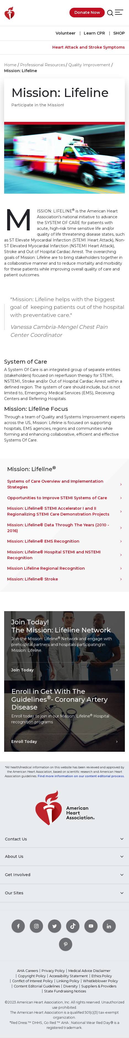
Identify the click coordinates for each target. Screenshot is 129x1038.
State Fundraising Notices (65, 991)
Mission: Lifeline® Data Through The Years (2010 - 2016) (58, 527)
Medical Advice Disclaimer (89, 971)
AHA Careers (27, 971)
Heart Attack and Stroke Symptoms (88, 47)
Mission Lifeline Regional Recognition (46, 568)
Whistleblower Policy (100, 981)
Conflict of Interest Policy (32, 981)
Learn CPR (94, 33)
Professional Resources (42, 64)
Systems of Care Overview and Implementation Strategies (55, 484)
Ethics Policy (102, 976)
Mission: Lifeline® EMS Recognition (43, 541)
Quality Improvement (89, 64)
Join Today (22, 670)
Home (10, 64)
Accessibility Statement (68, 976)
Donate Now (87, 12)
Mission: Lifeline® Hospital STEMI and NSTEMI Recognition (54, 555)
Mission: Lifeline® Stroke (32, 579)
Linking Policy (68, 981)
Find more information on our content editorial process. (81, 776)
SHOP (118, 33)
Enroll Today (24, 741)
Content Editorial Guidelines (37, 986)
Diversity (70, 986)
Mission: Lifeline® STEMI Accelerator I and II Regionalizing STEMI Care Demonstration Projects (58, 511)
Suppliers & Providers (98, 986)
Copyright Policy (32, 976)
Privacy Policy (53, 971)
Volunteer (66, 33)
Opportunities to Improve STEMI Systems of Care (57, 497)
